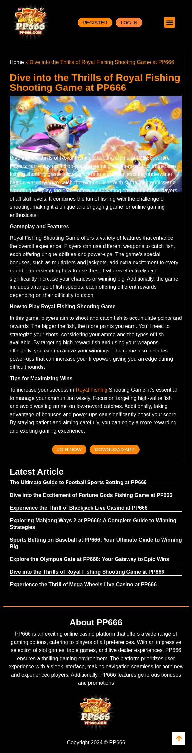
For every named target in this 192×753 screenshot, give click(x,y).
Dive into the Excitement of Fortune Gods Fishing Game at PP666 (91, 495)
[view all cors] (178, 738)
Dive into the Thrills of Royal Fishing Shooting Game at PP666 (87, 572)
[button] (169, 22)
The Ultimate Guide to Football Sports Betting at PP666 (78, 482)
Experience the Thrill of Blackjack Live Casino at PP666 (79, 508)
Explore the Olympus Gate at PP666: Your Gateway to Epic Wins (89, 559)
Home (17, 62)
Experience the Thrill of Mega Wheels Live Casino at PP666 (83, 584)
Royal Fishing (91, 390)
